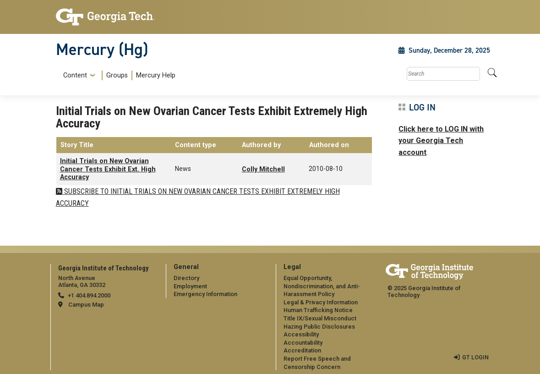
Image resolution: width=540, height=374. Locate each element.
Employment (190, 286)
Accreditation (302, 350)
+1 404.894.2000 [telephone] (89, 295)
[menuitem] (117, 75)
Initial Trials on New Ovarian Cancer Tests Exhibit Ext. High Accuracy (108, 169)
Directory (186, 278)
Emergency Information (205, 294)
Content (75, 75)
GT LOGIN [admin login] (475, 357)
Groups (117, 75)
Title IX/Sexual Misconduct (320, 318)
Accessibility (301, 334)
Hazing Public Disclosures (319, 326)
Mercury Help (155, 75)
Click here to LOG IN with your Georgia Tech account (441, 141)
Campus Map (86, 304)
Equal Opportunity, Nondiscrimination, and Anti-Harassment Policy (322, 286)
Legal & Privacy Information (321, 302)
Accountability (303, 342)
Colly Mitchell (263, 169)
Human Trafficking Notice (318, 310)
